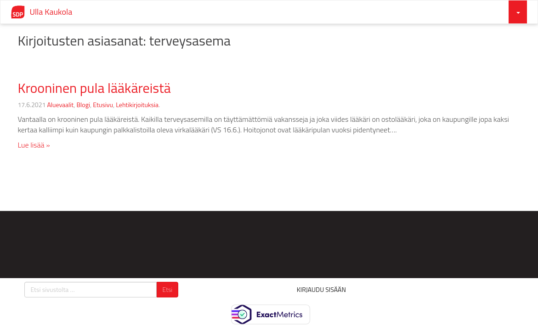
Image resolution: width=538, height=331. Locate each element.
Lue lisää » (33, 144)
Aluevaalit (60, 104)
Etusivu (103, 104)
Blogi (84, 104)
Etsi (168, 289)
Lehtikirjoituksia (137, 104)
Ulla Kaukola (50, 12)
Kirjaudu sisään (321, 289)
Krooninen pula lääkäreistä (93, 87)
